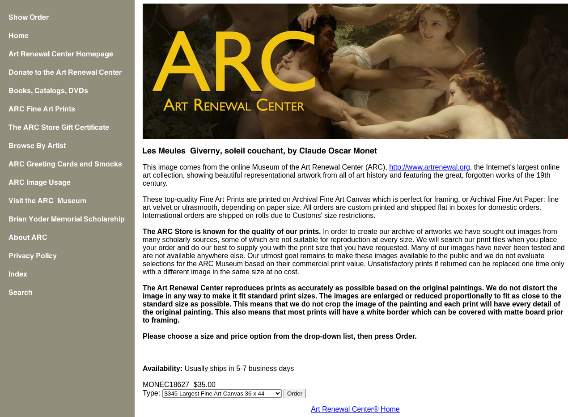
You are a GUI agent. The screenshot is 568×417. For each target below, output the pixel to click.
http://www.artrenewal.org (429, 167)
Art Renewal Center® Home (355, 409)
